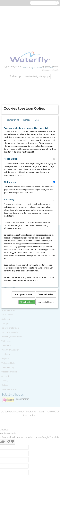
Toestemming (12, 165)
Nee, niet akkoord (46, 347)
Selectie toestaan (46, 340)
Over (36, 165)
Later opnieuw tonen (23, 340)
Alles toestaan (26, 347)
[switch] (54, 204)
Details (26, 165)
